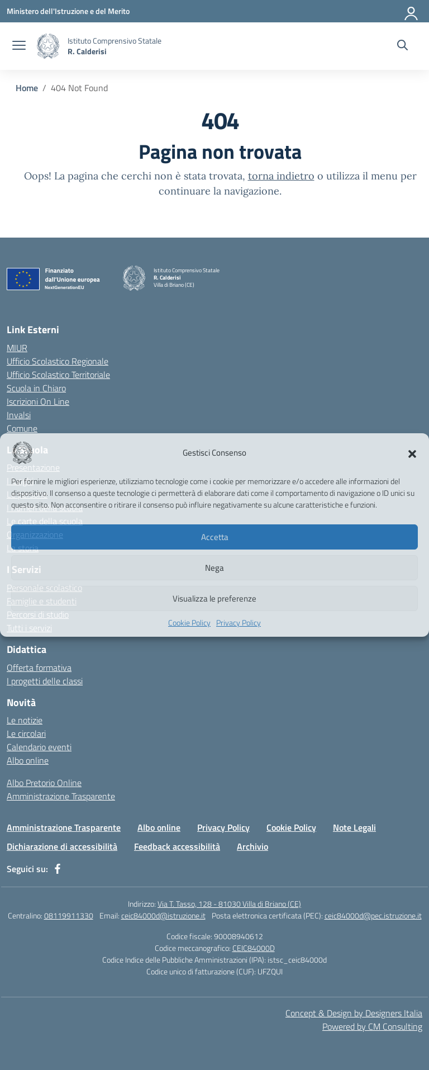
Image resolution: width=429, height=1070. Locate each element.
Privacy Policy (238, 622)
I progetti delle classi (45, 681)
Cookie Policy (189, 622)
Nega (214, 567)
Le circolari (26, 733)
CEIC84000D (253, 948)
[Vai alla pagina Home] (27, 87)
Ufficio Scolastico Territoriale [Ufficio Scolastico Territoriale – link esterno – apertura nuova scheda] (58, 374)
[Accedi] (411, 11)
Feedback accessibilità (177, 846)
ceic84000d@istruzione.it (163, 915)
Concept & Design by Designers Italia (353, 1013)
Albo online (28, 760)
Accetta (214, 537)
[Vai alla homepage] (48, 46)
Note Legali (354, 827)
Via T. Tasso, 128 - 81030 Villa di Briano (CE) (229, 904)
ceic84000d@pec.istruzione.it (373, 915)
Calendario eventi (39, 747)
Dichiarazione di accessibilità (62, 846)
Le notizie (24, 720)
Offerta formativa (39, 667)
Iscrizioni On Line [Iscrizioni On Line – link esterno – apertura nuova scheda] (38, 401)
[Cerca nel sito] (402, 46)
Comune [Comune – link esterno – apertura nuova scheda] (22, 428)
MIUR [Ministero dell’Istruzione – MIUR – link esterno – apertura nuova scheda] (17, 347)
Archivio (252, 846)
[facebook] (58, 869)
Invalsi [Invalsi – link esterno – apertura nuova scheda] (19, 415)
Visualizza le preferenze (214, 598)
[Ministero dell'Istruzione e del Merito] (68, 11)
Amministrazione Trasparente (61, 796)
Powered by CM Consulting (372, 1026)
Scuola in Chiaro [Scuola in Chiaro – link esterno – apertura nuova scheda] (36, 388)
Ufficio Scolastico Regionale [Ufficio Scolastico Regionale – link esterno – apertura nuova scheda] (57, 361)
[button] (412, 452)
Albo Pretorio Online (44, 782)
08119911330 (68, 915)
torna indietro (281, 175)
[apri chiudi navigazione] (19, 46)
